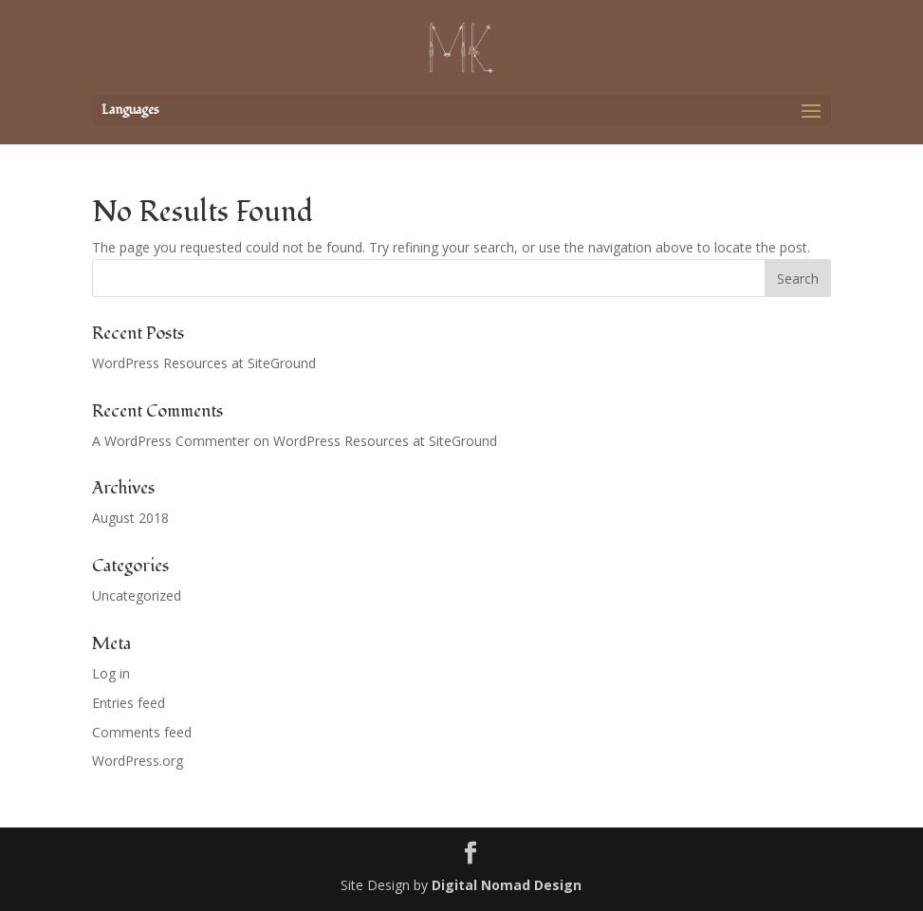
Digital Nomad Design (506, 885)
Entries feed (128, 703)
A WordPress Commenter (170, 441)
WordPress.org (137, 761)
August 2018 (130, 518)
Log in (111, 673)
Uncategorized (136, 595)
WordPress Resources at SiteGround (204, 363)
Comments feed (142, 732)
